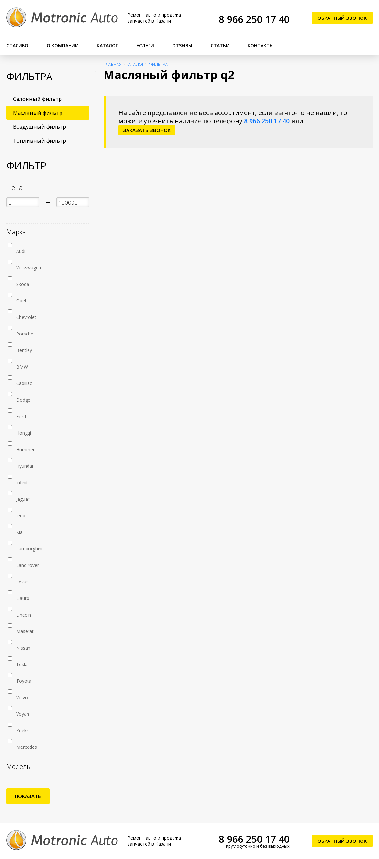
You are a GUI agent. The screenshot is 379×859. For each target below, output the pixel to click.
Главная (113, 64)
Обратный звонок (342, 18)
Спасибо (17, 45)
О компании (63, 45)
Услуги (145, 45)
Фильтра (158, 64)
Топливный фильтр (39, 140)
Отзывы (182, 45)
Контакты (260, 45)
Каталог (107, 45)
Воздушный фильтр (39, 126)
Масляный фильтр (37, 112)
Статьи (220, 45)
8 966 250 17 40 (254, 19)
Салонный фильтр (37, 98)
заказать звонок (147, 130)
